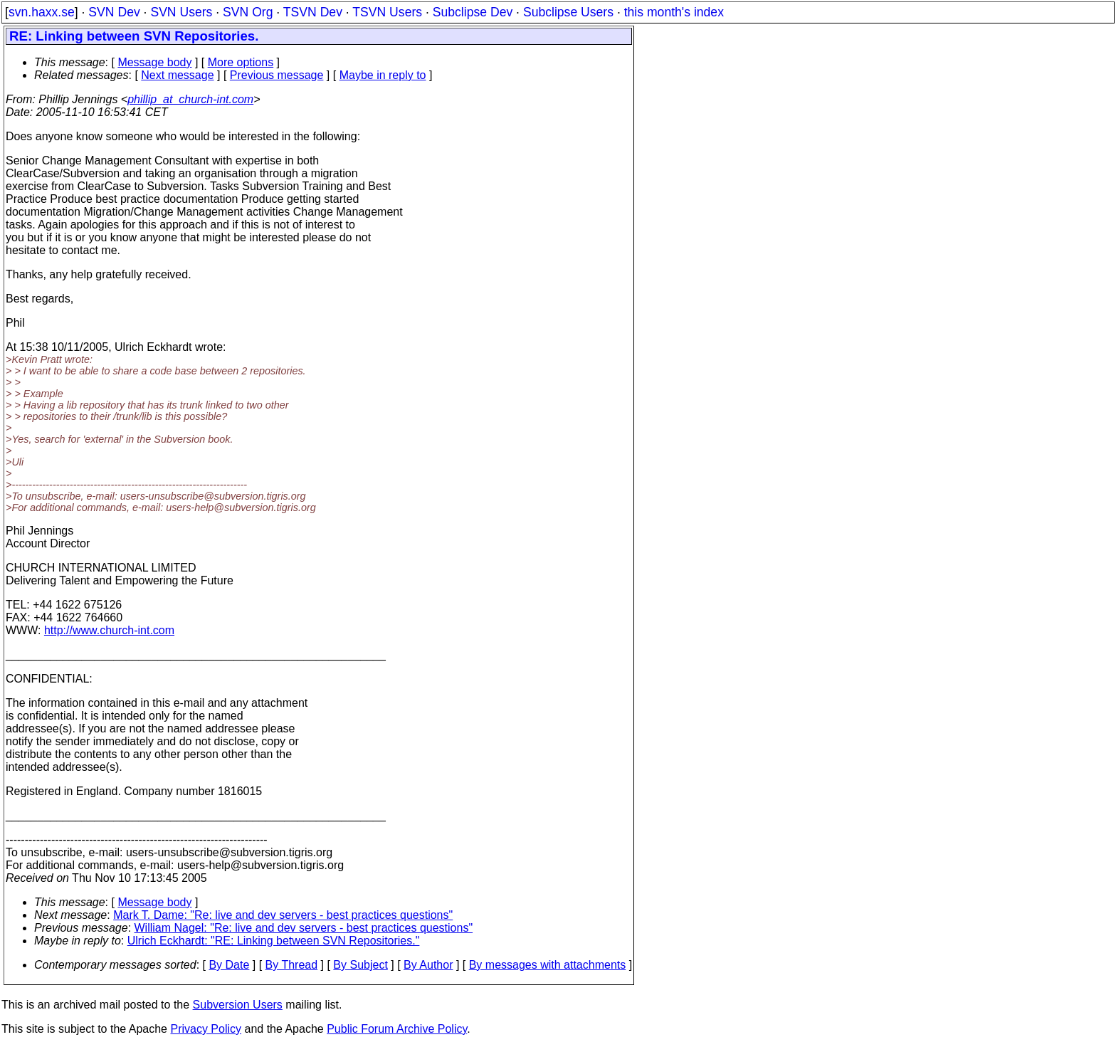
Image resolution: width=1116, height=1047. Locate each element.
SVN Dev (114, 12)
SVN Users (181, 12)
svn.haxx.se (42, 12)
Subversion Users (238, 1005)
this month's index (674, 12)
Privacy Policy (205, 1029)
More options (241, 62)
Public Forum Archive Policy (397, 1029)
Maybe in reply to (382, 75)
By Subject (360, 965)
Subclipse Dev (472, 12)
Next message (177, 75)
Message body (154, 62)
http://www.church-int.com (109, 630)
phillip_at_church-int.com (190, 99)
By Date (229, 965)
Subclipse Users (568, 12)
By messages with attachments (547, 965)
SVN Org (248, 12)
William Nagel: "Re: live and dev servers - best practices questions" (304, 928)
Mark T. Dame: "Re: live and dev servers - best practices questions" (283, 915)
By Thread (291, 965)
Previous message (277, 75)
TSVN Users (387, 12)
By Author (428, 965)
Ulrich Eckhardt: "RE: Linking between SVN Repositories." (273, 941)
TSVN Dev (312, 12)
